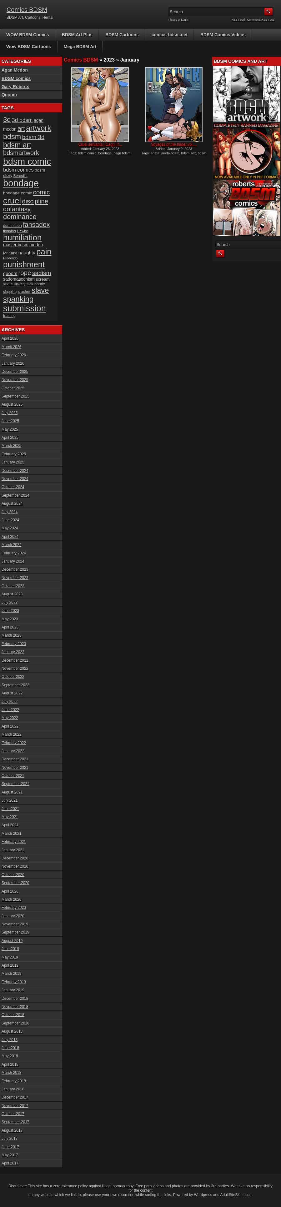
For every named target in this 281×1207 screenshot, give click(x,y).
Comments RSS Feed (260, 19)
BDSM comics (16, 78)
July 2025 (10, 413)
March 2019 (11, 973)
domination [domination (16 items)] (12, 225)
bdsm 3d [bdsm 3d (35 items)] (33, 137)
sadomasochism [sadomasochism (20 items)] (19, 279)
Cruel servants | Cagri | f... (100, 144)
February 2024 (14, 553)
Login (184, 19)
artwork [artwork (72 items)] (38, 128)
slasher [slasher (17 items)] (24, 291)
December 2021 (15, 759)
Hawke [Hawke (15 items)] (22, 231)
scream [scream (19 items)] (43, 279)
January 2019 (13, 990)
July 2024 (10, 512)
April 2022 (10, 726)
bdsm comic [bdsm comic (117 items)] (27, 162)
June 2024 (10, 520)
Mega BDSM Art (80, 46)
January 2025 (13, 462)
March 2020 (11, 899)
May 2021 (10, 817)
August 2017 (12, 1130)
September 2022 (15, 685)
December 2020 (15, 858)
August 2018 (12, 1031)
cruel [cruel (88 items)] (12, 200)
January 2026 (13, 363)
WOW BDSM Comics (27, 34)
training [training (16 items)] (9, 315)
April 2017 (10, 1163)
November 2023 (15, 578)
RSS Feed (238, 19)
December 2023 (15, 569)
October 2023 (13, 586)
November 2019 (15, 924)
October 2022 (13, 676)
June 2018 (10, 1048)
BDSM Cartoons (122, 34)
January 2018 (13, 1089)
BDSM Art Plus (77, 34)
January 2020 (13, 916)
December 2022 (15, 660)
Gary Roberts (15, 86)
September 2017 (15, 1122)
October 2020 (13, 875)
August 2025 (12, 404)
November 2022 (15, 668)
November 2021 (15, 767)
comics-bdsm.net (170, 34)
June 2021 (10, 809)
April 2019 (10, 965)
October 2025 (13, 388)
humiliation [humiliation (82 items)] (22, 237)
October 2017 (13, 1114)
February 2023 (14, 644)
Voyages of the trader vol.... (174, 144)
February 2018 (14, 1081)
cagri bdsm (121, 153)
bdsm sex (188, 153)
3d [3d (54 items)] (7, 119)
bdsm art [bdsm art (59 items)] (17, 145)
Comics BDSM (27, 9)
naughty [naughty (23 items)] (26, 252)
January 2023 (13, 652)
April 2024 (10, 536)
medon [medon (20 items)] (36, 244)
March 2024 (11, 545)
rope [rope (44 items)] (24, 272)
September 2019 (15, 932)
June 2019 (10, 949)
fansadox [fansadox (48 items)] (36, 224)
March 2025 (11, 445)
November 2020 (15, 866)
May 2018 (10, 1056)
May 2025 (10, 429)
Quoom (9, 94)
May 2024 (10, 528)
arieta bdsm (170, 153)
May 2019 (10, 957)
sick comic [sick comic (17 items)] (36, 284)
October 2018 (13, 1015)
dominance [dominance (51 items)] (20, 217)
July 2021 (10, 800)
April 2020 (10, 891)
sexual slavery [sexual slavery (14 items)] (14, 284)
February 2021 (14, 841)
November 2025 (15, 380)
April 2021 (10, 825)
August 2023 (12, 594)
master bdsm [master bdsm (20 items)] (15, 244)
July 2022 (10, 701)
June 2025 (10, 421)
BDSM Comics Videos (223, 34)
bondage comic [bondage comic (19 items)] (17, 193)
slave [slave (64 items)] (40, 290)
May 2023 (10, 619)
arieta (155, 153)
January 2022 (13, 751)
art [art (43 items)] (21, 128)
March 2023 (11, 635)
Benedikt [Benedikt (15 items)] (20, 175)
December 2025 (15, 371)
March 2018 (11, 1072)
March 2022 (11, 734)
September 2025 (15, 396)
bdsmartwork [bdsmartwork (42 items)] (21, 152)
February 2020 (14, 907)
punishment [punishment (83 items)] (24, 264)
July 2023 (10, 602)
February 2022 (14, 743)
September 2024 (15, 495)
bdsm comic (87, 153)
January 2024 (13, 561)
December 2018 (15, 998)
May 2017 (10, 1155)
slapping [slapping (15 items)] (10, 291)
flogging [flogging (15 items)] (9, 231)
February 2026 (14, 355)
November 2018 (15, 1006)
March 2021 (11, 833)
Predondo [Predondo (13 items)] (10, 258)
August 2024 (12, 503)
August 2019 (12, 941)
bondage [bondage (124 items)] (21, 183)
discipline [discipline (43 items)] (35, 201)
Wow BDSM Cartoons (28, 46)
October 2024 (13, 487)
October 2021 (13, 776)
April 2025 (10, 437)
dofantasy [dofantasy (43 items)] (17, 209)
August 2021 (12, 792)
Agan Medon (15, 70)
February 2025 (14, 454)
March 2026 (11, 347)
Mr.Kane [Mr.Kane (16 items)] (10, 253)
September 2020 (15, 883)
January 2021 (13, 850)
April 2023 (10, 627)
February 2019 (14, 982)
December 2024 (15, 470)
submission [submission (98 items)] (24, 308)
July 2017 (10, 1138)
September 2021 (15, 784)
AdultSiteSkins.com (236, 1195)
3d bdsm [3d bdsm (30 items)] (22, 120)
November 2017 (15, 1106)
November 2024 (15, 479)
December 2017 (15, 1097)
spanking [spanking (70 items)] (18, 299)
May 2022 (10, 718)
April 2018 (10, 1064)
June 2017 (10, 1147)
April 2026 (10, 338)
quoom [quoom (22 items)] (10, 273)
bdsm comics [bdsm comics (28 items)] (18, 170)
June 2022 (10, 710)
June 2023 (10, 611)
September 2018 (15, 1023)
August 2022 (12, 693)
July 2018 (10, 1040)
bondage (105, 153)
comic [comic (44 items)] (41, 192)
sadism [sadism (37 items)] (41, 273)
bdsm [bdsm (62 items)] (12, 137)
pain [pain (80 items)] (43, 251)
